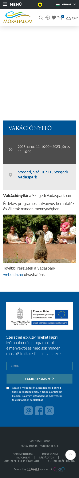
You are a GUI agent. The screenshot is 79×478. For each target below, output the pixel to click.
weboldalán (13, 275)
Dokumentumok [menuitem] (23, 454)
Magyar (66, 4)
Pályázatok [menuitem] (46, 457)
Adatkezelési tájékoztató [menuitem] (21, 461)
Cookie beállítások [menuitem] (61, 461)
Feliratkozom (39, 378)
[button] (70, 455)
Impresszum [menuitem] (50, 454)
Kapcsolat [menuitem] (23, 457)
